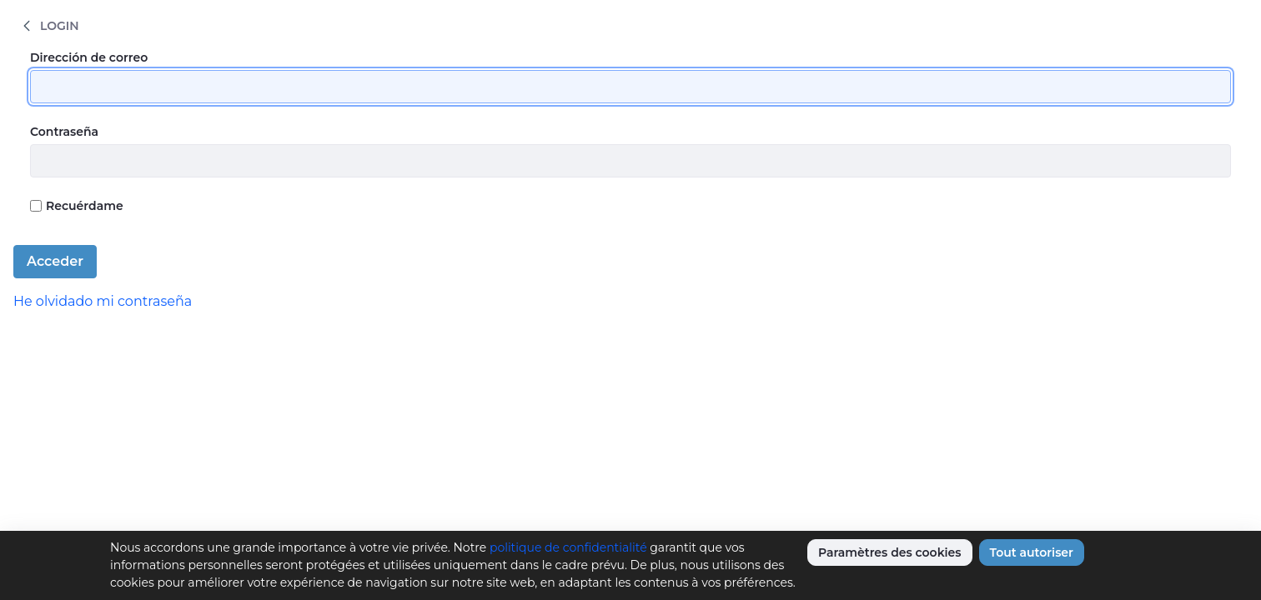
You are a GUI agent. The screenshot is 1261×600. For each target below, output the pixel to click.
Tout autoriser (1031, 552)
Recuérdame (76, 205)
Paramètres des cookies (890, 552)
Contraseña (64, 131)
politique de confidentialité (568, 547)
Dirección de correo (89, 57)
